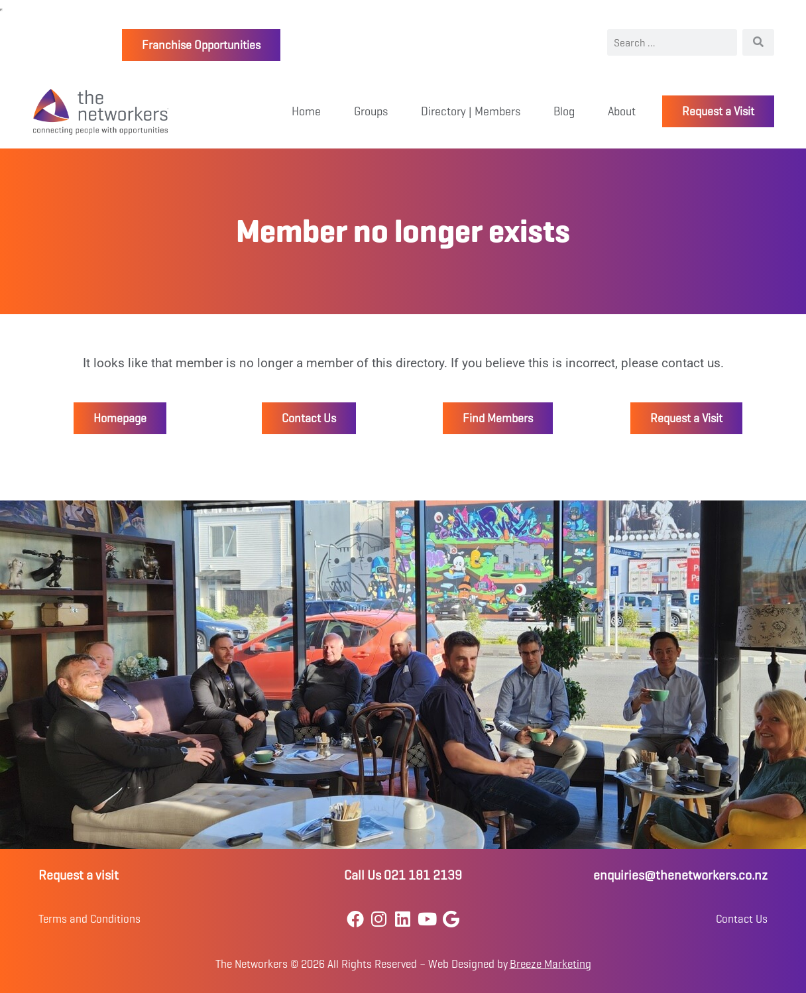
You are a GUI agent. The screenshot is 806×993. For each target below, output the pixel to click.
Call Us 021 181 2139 (403, 875)
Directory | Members (470, 111)
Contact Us (742, 919)
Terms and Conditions (89, 919)
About (622, 111)
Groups (371, 111)
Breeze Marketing (550, 964)
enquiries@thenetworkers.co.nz (680, 875)
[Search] (758, 42)
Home (306, 111)
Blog (564, 111)
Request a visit (78, 875)
